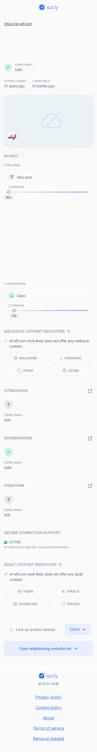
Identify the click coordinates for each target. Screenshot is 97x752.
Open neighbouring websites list (48, 648)
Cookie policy (49, 707)
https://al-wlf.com (18, 24)
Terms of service (48, 728)
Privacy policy (48, 697)
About (48, 717)
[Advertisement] (48, 43)
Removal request (48, 738)
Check (78, 629)
